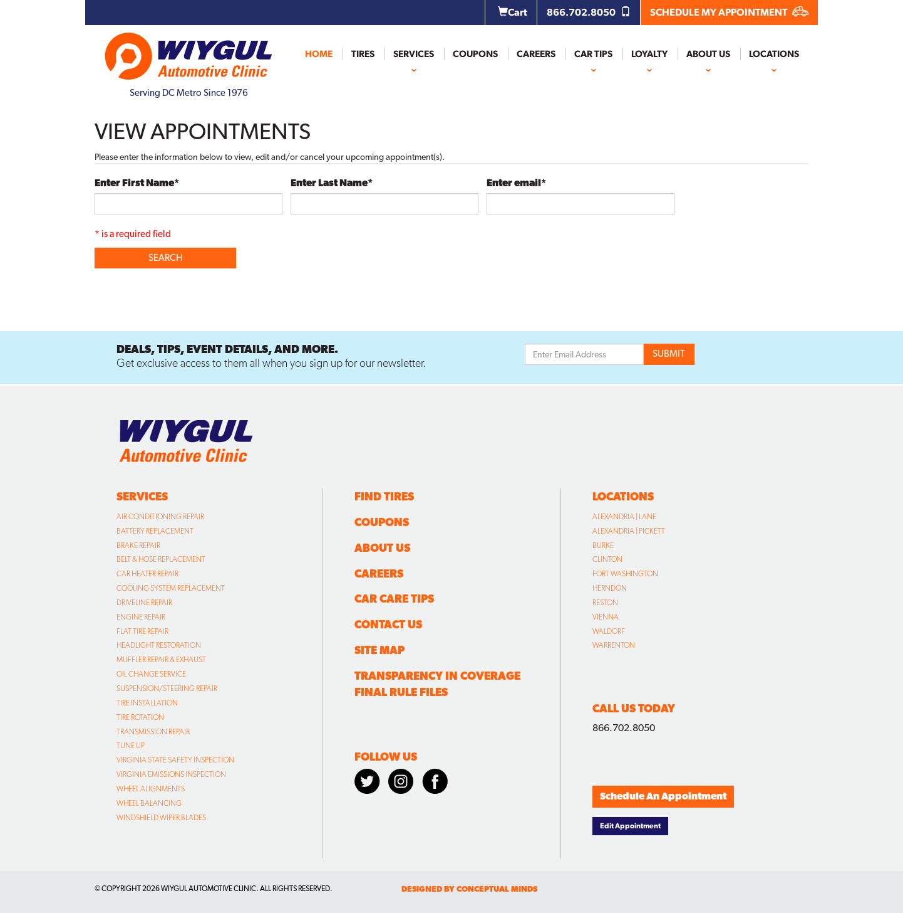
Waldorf (608, 631)
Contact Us (388, 624)
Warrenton (613, 645)
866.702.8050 (589, 12)
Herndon (609, 588)
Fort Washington (625, 573)
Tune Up (130, 745)
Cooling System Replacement (170, 588)
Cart (512, 12)
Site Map (379, 650)
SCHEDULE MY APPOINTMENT (729, 12)
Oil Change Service (151, 674)
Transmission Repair (153, 731)
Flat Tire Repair (142, 631)
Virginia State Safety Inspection (175, 760)
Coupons (475, 54)
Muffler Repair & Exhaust (161, 659)
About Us (708, 54)
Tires (362, 54)
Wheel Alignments (150, 788)
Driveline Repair (144, 602)
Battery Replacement (155, 531)
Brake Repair (138, 545)
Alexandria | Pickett (628, 531)
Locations (774, 54)
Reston (605, 602)
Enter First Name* (137, 183)
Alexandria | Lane (624, 516)
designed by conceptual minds (469, 889)
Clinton (607, 559)
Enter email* (516, 183)
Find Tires (384, 496)
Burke (603, 545)
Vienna (605, 617)
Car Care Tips (394, 598)
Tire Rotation (140, 717)
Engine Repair (140, 617)
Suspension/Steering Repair (166, 688)
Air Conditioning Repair (160, 516)
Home (319, 54)
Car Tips (593, 54)
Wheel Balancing (149, 803)
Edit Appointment (630, 825)
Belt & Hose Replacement (160, 559)
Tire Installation (147, 703)
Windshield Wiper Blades (161, 817)
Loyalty (649, 54)
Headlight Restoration (158, 645)
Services (413, 54)
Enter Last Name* (332, 183)
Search (165, 257)
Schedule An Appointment (663, 796)
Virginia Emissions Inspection (171, 774)
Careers (536, 54)
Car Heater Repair (147, 573)
